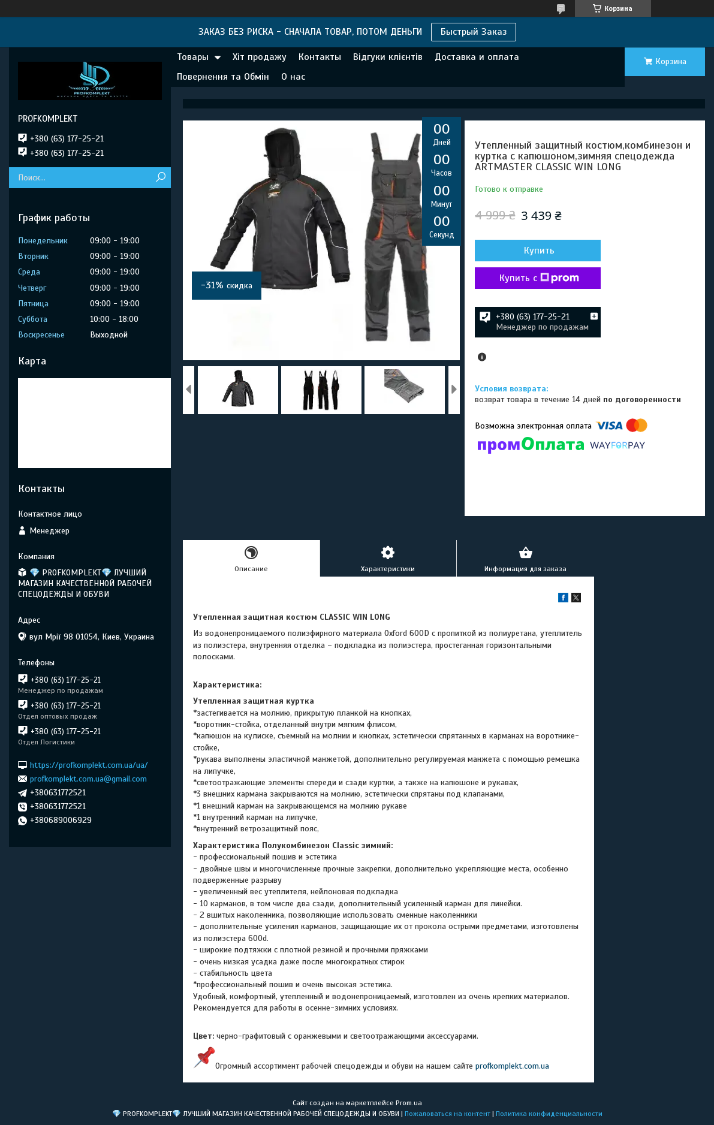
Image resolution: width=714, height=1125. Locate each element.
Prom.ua (409, 1103)
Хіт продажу (260, 57)
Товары (193, 57)
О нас (293, 77)
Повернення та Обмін (223, 77)
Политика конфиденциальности (549, 1113)
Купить (539, 251)
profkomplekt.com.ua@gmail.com (88, 779)
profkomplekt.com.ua (512, 1066)
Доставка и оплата (477, 57)
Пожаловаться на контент (447, 1113)
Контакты (320, 57)
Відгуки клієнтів (388, 57)
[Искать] (160, 177)
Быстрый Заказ (474, 32)
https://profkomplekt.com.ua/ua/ (89, 764)
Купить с (539, 278)
